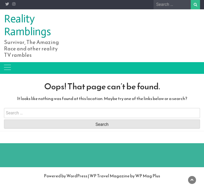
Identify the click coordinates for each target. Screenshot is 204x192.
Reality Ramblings (27, 25)
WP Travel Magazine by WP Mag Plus (125, 176)
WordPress (76, 176)
